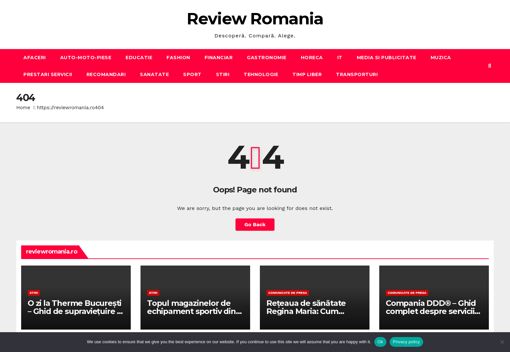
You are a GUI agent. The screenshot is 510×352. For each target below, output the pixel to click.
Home (23, 108)
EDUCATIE (139, 57)
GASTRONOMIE (267, 57)
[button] (489, 66)
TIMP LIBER (307, 74)
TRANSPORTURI (357, 74)
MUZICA (441, 57)
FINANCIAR (219, 57)
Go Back (255, 224)
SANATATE (154, 74)
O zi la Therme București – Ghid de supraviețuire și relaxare (75, 311)
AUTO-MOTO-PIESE (86, 57)
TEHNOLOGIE (261, 74)
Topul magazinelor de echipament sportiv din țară (191, 311)
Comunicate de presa (287, 292)
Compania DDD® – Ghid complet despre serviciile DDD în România (433, 311)
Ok (380, 341)
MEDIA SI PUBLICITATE (386, 57)
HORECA (312, 57)
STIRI (223, 74)
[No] (502, 342)
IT (339, 57)
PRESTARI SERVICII (47, 74)
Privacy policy (406, 341)
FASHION (178, 57)
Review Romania (255, 19)
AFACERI (34, 57)
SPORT (192, 74)
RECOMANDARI (106, 74)
